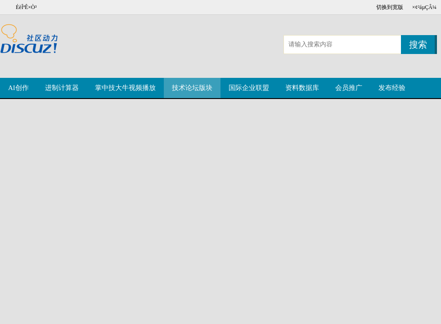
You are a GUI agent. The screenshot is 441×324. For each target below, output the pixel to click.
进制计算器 (62, 87)
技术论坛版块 (192, 87)
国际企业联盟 (249, 87)
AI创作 (18, 87)
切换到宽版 (389, 7)
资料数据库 (302, 87)
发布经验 (391, 87)
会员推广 (348, 87)
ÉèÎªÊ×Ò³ (26, 7)
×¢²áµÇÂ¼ (424, 7)
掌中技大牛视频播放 (125, 87)
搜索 (418, 45)
